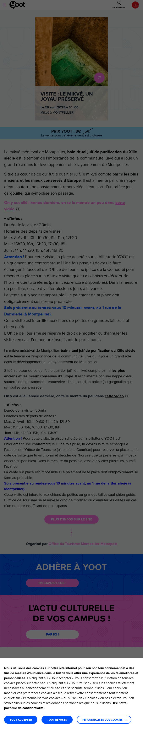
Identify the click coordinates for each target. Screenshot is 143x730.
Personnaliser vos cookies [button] (102, 720)
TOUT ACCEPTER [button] (21, 720)
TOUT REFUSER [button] (57, 720)
